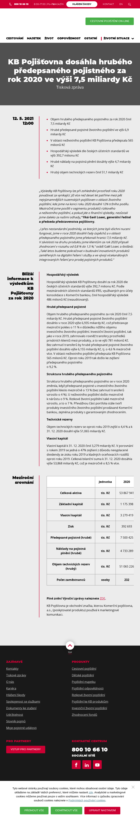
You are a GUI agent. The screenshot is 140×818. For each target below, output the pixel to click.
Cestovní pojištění (84, 669)
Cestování (14, 38)
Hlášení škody (15, 695)
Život (49, 38)
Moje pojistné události (21, 728)
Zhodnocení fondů (84, 715)
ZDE (102, 598)
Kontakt (108, 4)
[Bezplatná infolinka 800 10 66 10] (18, 4)
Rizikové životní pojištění (88, 695)
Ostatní (90, 38)
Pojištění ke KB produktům (90, 702)
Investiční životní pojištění (89, 708)
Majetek (34, 38)
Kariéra (11, 688)
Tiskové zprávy (16, 675)
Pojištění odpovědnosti (88, 688)
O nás (10, 682)
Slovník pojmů (16, 721)
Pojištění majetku (84, 682)
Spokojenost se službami (23, 702)
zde (91, 792)
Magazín (58, 4)
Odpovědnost (69, 38)
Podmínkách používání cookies (86, 800)
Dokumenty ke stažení (21, 708)
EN (121, 4)
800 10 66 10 (90, 750)
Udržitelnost (14, 715)
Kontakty (12, 669)
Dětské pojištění (83, 675)
